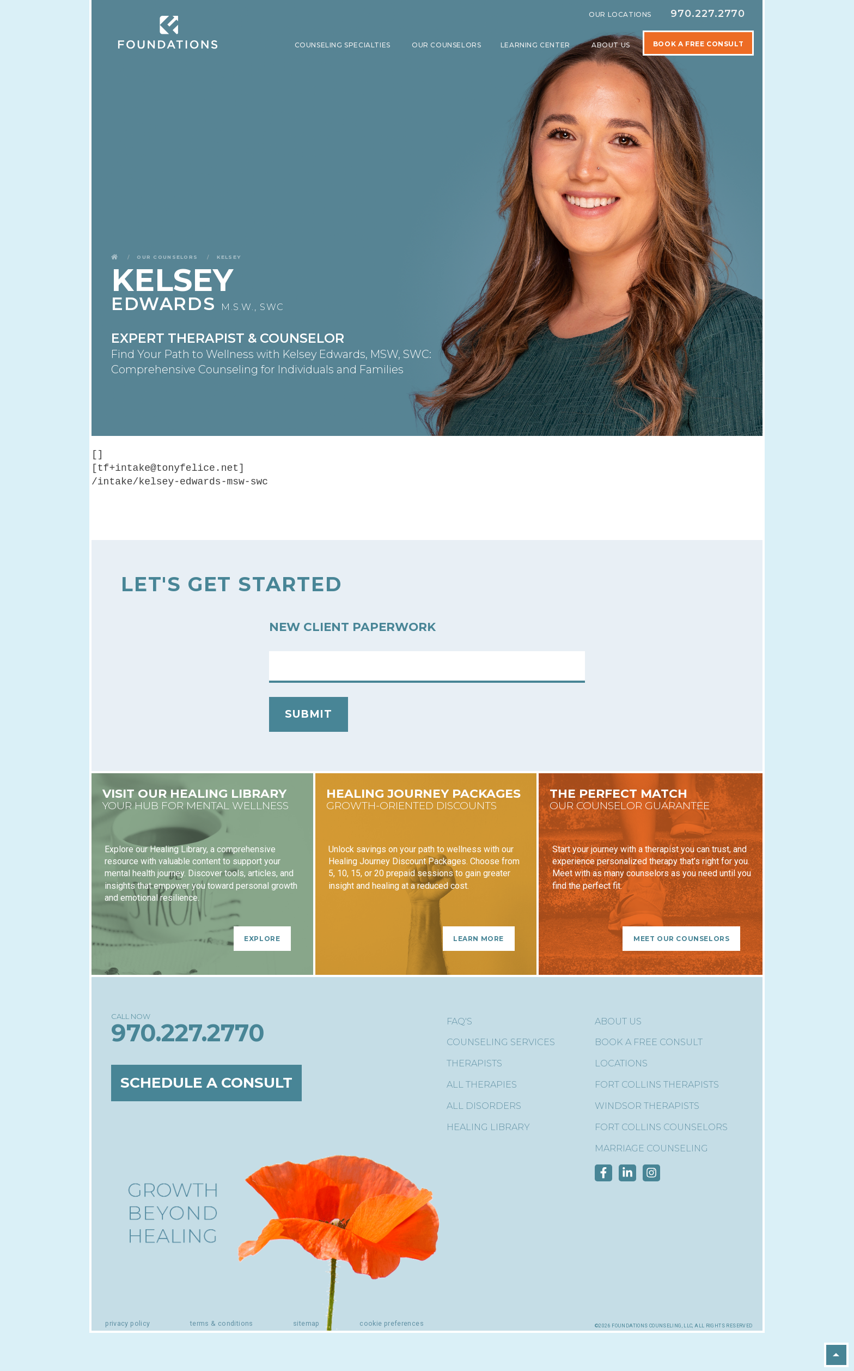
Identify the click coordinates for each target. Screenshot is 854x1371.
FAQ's (459, 1021)
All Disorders (484, 1106)
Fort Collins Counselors (661, 1127)
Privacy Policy (127, 1323)
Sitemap (306, 1323)
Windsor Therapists (647, 1106)
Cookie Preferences (391, 1323)
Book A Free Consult (698, 44)
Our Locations (620, 14)
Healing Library (488, 1127)
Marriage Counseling (651, 1148)
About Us (611, 45)
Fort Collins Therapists (657, 1084)
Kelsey (229, 256)
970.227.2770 (707, 14)
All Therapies (482, 1084)
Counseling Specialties (344, 45)
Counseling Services (501, 1042)
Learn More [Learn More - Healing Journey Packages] (478, 939)
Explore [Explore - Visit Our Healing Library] (262, 939)
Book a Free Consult (649, 1042)
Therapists (474, 1063)
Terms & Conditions (221, 1323)
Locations (621, 1063)
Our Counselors (446, 45)
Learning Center (536, 45)
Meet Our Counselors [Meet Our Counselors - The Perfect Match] (681, 939)
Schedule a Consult (209, 1084)
